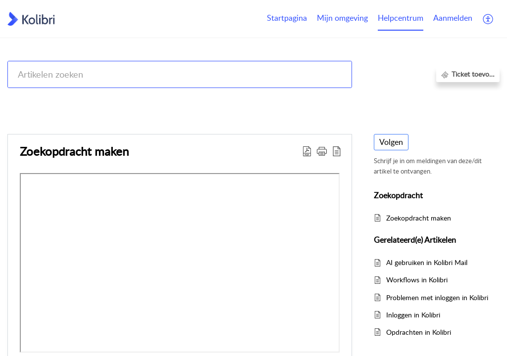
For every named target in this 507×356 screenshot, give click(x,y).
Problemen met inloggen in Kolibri (437, 297)
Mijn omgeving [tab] (342, 17)
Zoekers (434, 100)
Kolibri (402, 100)
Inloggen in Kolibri (413, 314)
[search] (180, 74)
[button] (488, 18)
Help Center (25, 100)
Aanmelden (452, 17)
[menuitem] (452, 19)
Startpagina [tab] (287, 17)
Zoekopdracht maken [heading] (74, 151)
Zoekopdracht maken (418, 217)
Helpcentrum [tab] (400, 17)
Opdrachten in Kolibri (418, 332)
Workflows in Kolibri (417, 279)
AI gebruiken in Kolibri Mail (426, 262)
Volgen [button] (391, 141)
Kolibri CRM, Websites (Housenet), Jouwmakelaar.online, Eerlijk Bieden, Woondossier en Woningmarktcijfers (219, 100)
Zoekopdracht (478, 100)
